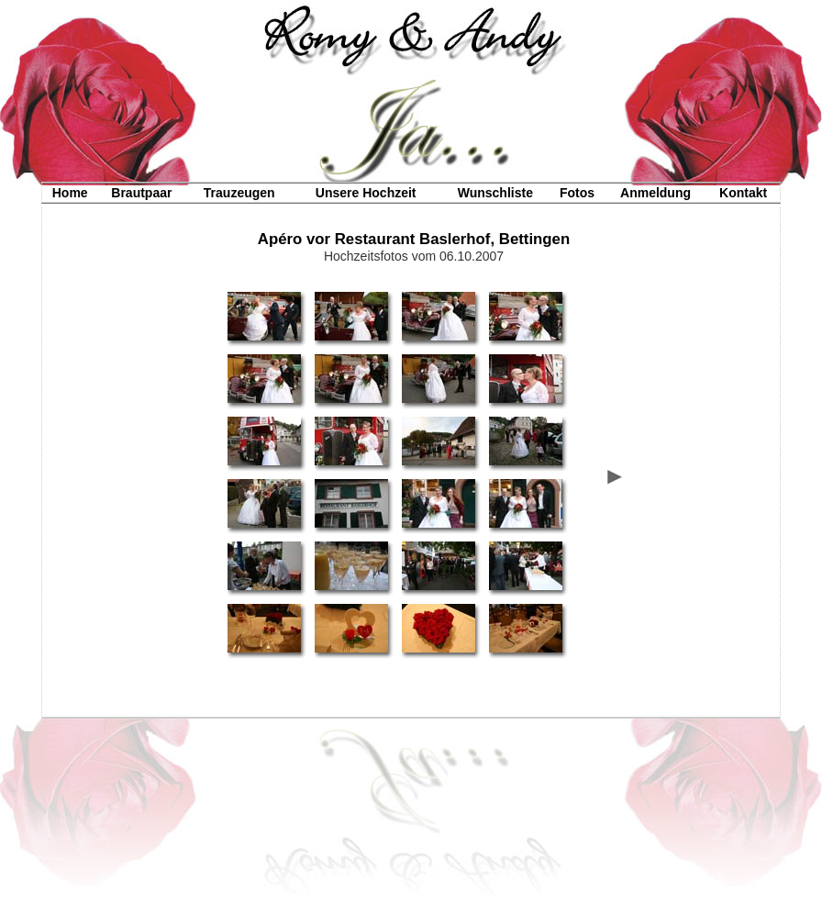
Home (70, 192)
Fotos (577, 192)
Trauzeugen (239, 192)
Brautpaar (141, 192)
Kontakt (743, 192)
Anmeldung (655, 192)
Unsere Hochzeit (366, 192)
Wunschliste (495, 192)
